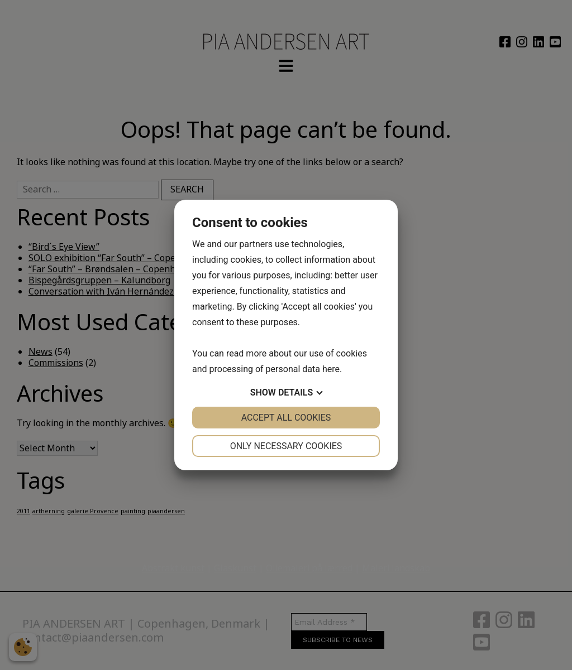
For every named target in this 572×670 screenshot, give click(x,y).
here (331, 369)
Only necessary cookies (286, 446)
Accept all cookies (286, 417)
